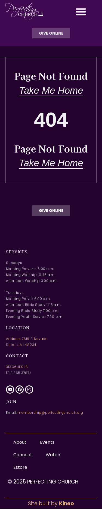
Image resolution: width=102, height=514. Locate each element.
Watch (53, 455)
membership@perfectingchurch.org (50, 412)
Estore (20, 467)
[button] (80, 11)
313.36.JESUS (17, 366)
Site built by (51, 503)
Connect (24, 455)
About (21, 442)
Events (47, 442)
